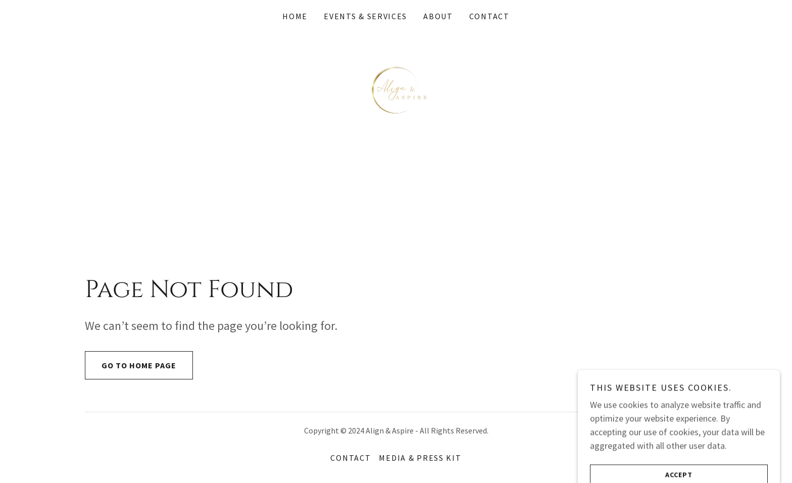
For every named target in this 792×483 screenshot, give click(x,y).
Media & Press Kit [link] (420, 458)
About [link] (438, 16)
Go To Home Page (130, 365)
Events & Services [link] (365, 16)
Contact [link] (489, 16)
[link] (396, 88)
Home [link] (295, 16)
